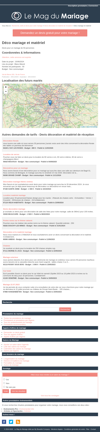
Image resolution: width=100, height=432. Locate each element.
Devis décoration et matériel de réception (58, 26)
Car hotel (7, 271)
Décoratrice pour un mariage (15, 168)
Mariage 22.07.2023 (11, 285)
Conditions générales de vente (74, 429)
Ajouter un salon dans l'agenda (16, 344)
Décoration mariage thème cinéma (18, 182)
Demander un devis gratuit (14, 332)
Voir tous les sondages (50, 396)
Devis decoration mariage (14, 209)
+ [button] (6, 87)
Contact (93, 429)
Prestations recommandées (15, 324)
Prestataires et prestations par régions (19, 320)
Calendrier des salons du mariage (17, 349)
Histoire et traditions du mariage (16, 361)
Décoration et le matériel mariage (17, 232)
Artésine (27, 411)
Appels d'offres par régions (14, 337)
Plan (87, 429)
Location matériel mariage (14, 195)
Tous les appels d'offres (13, 334)
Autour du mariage (11, 365)
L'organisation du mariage (14, 359)
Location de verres (11, 154)
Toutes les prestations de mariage (17, 318)
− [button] (6, 92)
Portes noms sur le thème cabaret (17, 220)
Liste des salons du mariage (15, 347)
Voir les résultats (18, 391)
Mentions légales (57, 429)
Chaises (6, 246)
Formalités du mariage (13, 363)
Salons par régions (11, 351)
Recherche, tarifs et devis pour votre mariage (27, 26)
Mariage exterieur (10, 257)
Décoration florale (11, 141)
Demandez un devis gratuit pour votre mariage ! (50, 32)
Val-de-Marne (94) (8, 74)
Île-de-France (20, 74)
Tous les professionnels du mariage (18, 322)
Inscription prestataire (77, 6)
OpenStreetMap (91, 127)
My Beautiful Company (42, 429)
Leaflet (83, 127)
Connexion (93, 6)
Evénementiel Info (27, 409)
